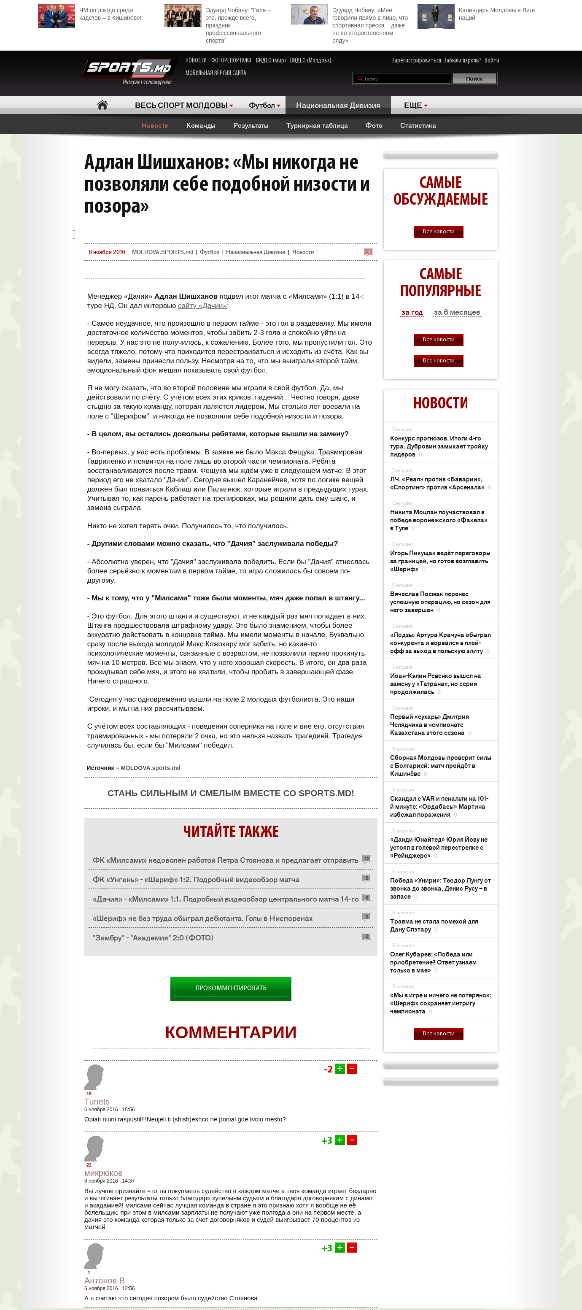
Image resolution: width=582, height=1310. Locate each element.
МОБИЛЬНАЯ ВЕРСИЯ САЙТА (216, 73)
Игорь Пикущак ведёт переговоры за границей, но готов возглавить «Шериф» (440, 560)
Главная (102, 105)
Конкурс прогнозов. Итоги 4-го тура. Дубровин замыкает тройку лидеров (439, 446)
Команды (201, 125)
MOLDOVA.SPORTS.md (162, 251)
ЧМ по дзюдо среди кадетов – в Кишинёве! (90, 13)
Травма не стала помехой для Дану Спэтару (434, 925)
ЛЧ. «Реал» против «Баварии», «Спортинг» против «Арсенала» (440, 483)
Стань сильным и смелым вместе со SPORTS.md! (231, 793)
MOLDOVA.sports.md (151, 767)
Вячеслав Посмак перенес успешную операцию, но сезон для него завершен (440, 601)
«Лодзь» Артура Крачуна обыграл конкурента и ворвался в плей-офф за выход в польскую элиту (440, 642)
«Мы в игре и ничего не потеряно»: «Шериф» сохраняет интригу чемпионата (440, 1003)
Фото (374, 125)
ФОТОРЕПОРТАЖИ (231, 60)
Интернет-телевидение (129, 72)
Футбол (262, 105)
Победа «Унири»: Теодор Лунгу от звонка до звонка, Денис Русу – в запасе (440, 888)
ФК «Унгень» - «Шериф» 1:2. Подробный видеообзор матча (196, 879)
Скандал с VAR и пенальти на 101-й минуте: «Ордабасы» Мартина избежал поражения (439, 806)
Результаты (251, 125)
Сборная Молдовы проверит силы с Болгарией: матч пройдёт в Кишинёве (440, 765)
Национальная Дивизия (338, 105)
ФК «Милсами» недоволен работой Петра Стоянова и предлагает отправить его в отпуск (225, 861)
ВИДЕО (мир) (271, 60)
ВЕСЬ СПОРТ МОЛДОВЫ (181, 105)
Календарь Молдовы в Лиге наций (476, 13)
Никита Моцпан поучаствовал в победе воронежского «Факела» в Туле (439, 520)
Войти (492, 60)
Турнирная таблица (317, 125)
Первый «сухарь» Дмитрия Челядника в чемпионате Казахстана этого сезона (431, 724)
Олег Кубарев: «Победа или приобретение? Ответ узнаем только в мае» (433, 962)
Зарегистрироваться (416, 60)
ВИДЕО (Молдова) (310, 60)
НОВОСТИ (196, 60)
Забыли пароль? (463, 60)
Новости (155, 125)
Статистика (418, 125)
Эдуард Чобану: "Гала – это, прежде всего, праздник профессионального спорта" (217, 24)
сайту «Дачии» (202, 306)
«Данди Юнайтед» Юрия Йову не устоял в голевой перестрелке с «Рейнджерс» (439, 847)
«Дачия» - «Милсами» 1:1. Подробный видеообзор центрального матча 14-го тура (226, 900)
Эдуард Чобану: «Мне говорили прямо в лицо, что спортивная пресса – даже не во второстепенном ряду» (349, 24)
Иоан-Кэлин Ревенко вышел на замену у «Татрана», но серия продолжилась (435, 683)
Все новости (439, 232)
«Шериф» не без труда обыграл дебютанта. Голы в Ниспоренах (203, 918)
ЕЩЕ (413, 105)
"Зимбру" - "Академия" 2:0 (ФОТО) (153, 937)
